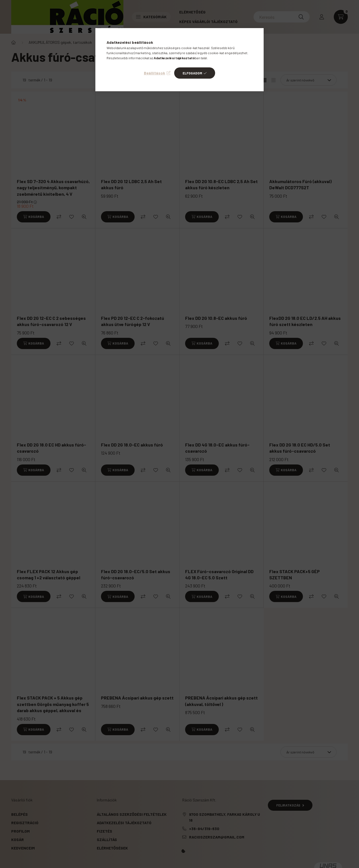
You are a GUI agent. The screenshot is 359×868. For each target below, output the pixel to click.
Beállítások (154, 72)
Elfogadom (192, 73)
